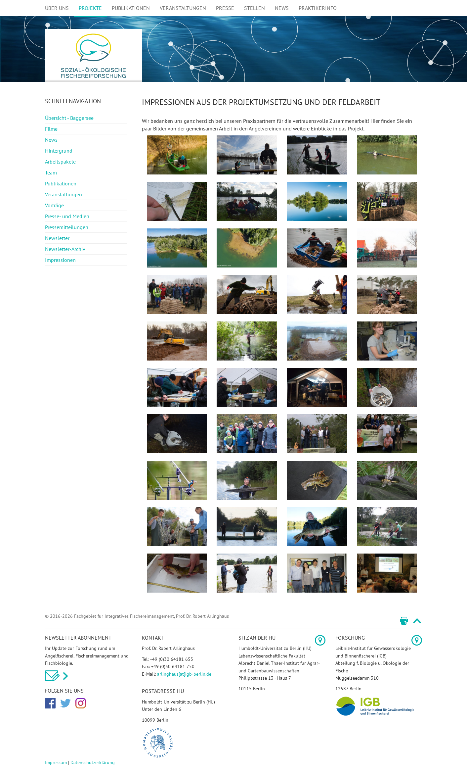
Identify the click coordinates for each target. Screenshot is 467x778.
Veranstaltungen (183, 8)
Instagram (80, 703)
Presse (225, 8)
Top (417, 621)
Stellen (254, 8)
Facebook (50, 703)
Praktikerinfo (318, 8)
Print (404, 621)
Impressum (56, 762)
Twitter (65, 703)
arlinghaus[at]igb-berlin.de (184, 674)
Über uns (57, 8)
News (282, 8)
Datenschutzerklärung (92, 762)
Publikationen (131, 8)
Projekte (90, 8)
